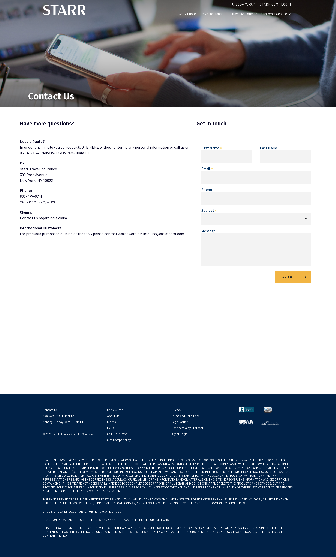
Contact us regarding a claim (43, 217)
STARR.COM (269, 4)
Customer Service (276, 14)
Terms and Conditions (185, 416)
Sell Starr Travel (117, 434)
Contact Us (50, 410)
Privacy (176, 410)
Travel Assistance (244, 14)
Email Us (69, 416)
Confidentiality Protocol (187, 428)
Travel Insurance (213, 14)
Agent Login (179, 434)
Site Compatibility (119, 440)
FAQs (110, 428)
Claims (111, 422)
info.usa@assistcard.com (163, 233)
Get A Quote (187, 14)
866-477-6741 (244, 4)
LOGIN (286, 4)
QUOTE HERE (87, 147)
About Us (113, 416)
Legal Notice (179, 422)
